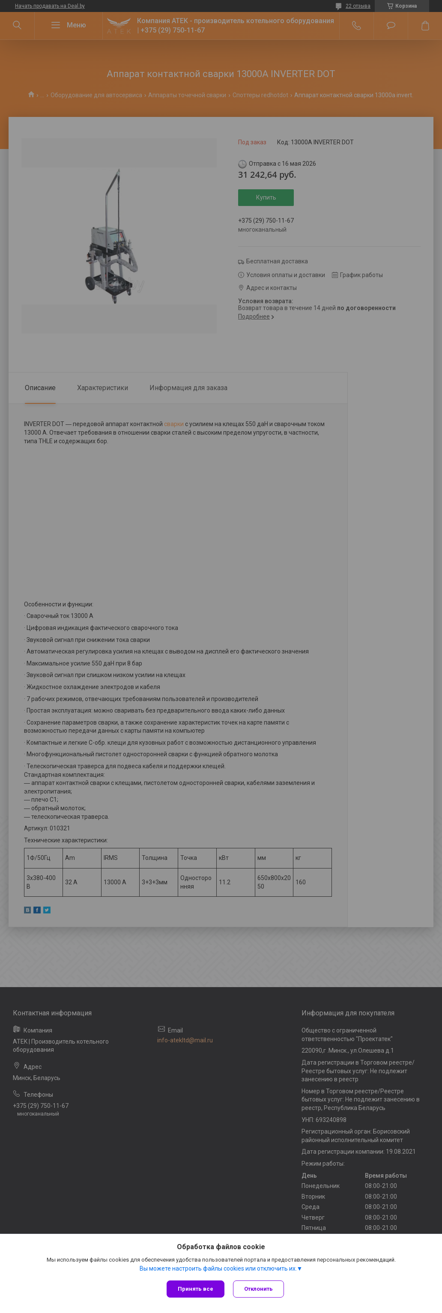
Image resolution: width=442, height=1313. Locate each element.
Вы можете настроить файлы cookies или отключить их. (218, 1268)
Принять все (195, 1289)
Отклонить (258, 1289)
